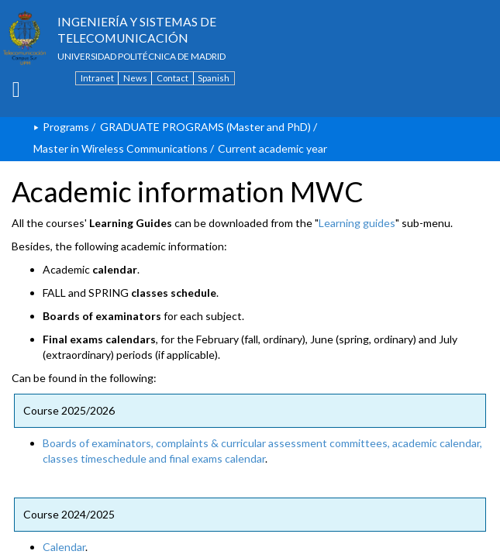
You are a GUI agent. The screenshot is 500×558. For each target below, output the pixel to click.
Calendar (64, 546)
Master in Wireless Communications (120, 148)
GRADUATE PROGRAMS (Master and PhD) (205, 126)
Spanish (213, 78)
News (135, 78)
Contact (172, 78)
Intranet (97, 78)
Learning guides (357, 222)
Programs (66, 126)
